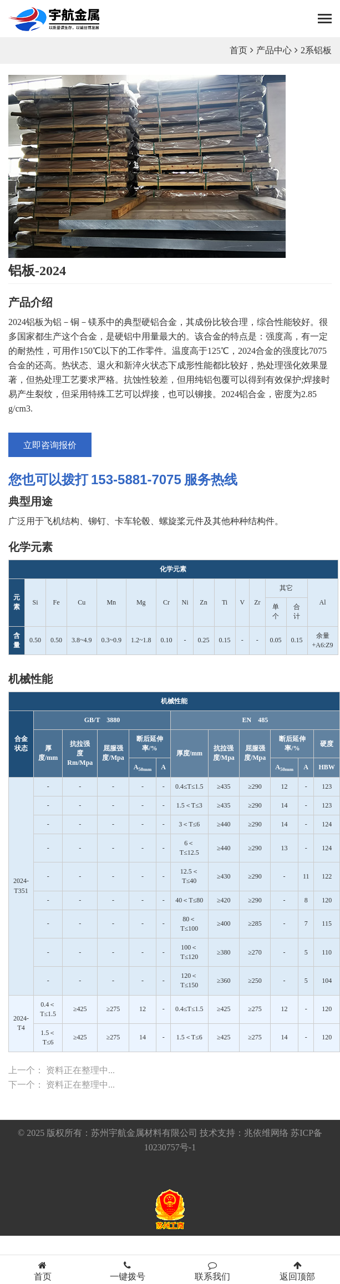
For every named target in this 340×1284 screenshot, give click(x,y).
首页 (238, 50)
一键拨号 (127, 1271)
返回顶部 (297, 1271)
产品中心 (274, 50)
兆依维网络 (266, 1133)
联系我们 (212, 1271)
